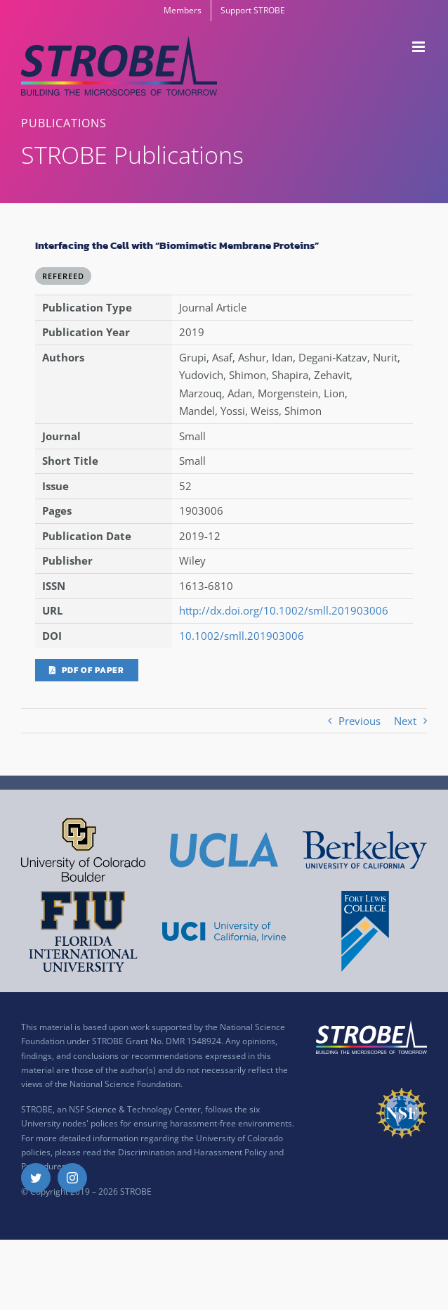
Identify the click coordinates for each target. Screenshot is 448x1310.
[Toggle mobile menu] (419, 46)
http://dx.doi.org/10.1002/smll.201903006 (283, 610)
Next (405, 721)
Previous (359, 721)
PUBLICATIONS (64, 123)
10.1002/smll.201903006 (241, 636)
